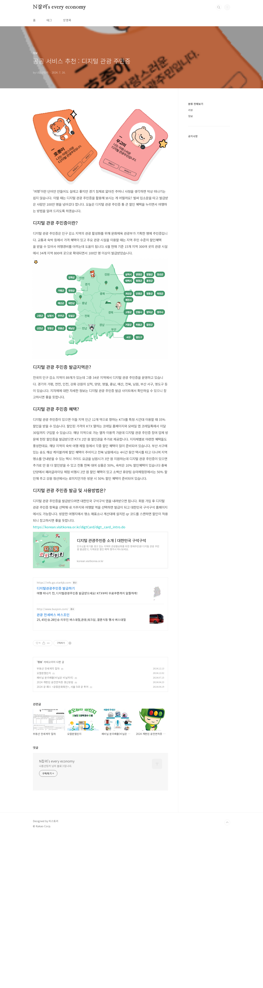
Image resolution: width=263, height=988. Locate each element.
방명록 (67, 20)
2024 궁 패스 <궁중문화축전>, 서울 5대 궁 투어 (62, 738)
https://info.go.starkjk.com (54, 633)
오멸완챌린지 (44, 724)
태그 (49, 20)
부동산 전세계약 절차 (48, 719)
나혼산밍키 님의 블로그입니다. (55, 817)
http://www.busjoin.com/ (52, 660)
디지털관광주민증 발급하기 (56, 639)
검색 (219, 7)
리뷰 (190, 110)
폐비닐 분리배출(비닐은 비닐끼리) (55, 729)
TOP (227, 873)
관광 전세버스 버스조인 (53, 666)
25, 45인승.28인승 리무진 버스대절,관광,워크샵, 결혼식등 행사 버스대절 (81, 670)
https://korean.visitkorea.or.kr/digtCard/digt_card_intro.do (79, 526)
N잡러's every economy (59, 7)
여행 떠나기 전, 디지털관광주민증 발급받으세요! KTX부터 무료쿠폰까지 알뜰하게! (87, 644)
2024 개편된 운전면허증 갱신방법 (55, 733)
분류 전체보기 (195, 104)
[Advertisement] (100, 599)
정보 (39, 713)
